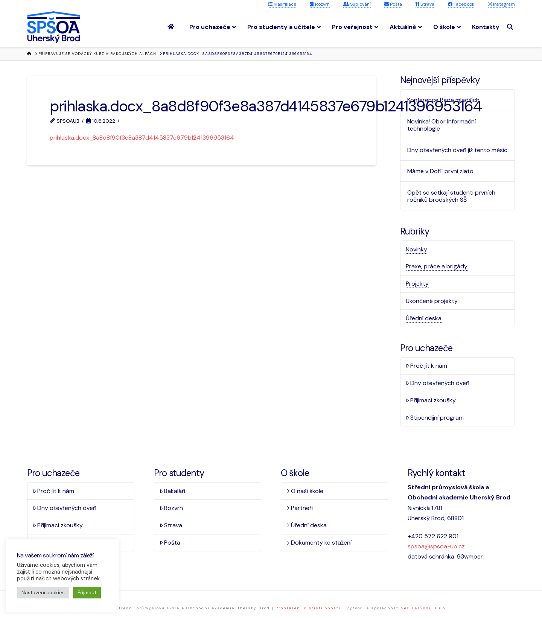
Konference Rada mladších (443, 100)
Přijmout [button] (87, 592)
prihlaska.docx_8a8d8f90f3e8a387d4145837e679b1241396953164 (142, 138)
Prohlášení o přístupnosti (308, 608)
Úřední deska (424, 318)
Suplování (357, 4)
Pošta (393, 4)
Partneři (299, 508)
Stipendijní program (435, 418)
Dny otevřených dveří (438, 383)
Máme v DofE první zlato (440, 171)
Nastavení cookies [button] (43, 592)
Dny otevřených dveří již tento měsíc (457, 150)
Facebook (461, 4)
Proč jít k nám (427, 366)
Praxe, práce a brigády (436, 266)
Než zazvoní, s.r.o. (423, 608)
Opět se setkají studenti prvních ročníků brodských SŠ (451, 196)
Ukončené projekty (432, 301)
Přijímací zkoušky (431, 400)
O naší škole (304, 491)
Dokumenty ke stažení (319, 542)
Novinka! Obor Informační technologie (441, 125)
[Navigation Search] (511, 27)
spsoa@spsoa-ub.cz (436, 546)
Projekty (417, 284)
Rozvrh (320, 4)
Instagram (501, 4)
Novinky (416, 249)
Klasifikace (282, 4)
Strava (425, 4)
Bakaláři (173, 491)
